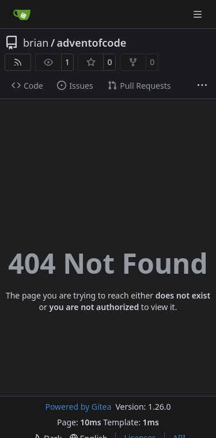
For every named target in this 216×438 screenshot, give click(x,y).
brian (35, 42)
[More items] (202, 86)
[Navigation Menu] (198, 14)
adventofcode (92, 42)
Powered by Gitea (78, 406)
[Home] (22, 14)
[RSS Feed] (18, 62)
